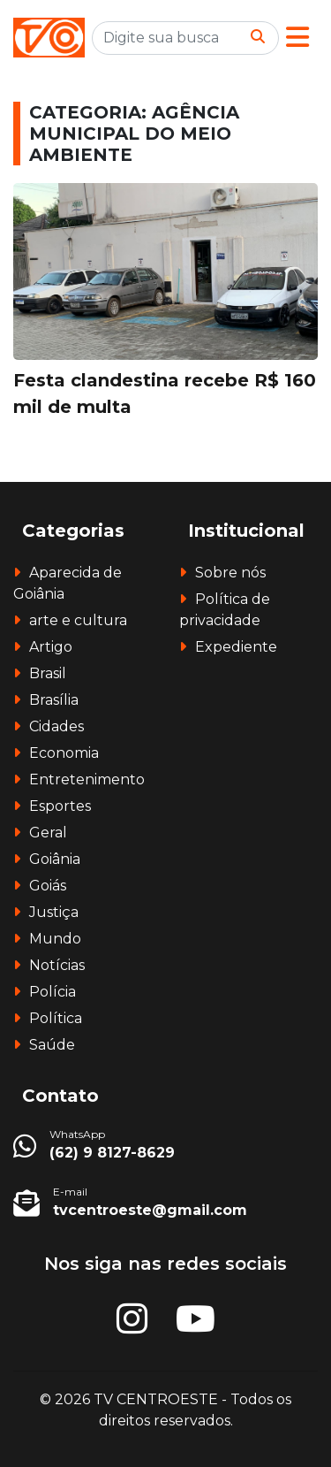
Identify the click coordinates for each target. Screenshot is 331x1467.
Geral (48, 832)
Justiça (54, 912)
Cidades (56, 726)
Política (55, 1018)
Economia (64, 753)
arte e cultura (78, 620)
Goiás (47, 885)
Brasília (54, 699)
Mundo (55, 938)
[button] (297, 37)
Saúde (52, 1044)
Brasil (47, 673)
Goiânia (54, 859)
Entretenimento (87, 779)
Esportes (60, 806)
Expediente (236, 646)
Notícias (57, 965)
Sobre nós (230, 572)
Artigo (50, 646)
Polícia (52, 991)
